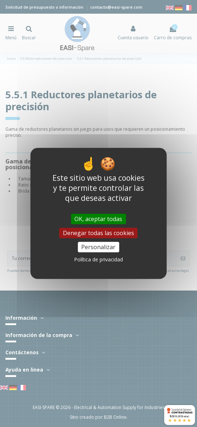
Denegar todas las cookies (98, 233)
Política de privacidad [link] (98, 259)
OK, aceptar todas (98, 219)
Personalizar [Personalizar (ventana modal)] (98, 247)
